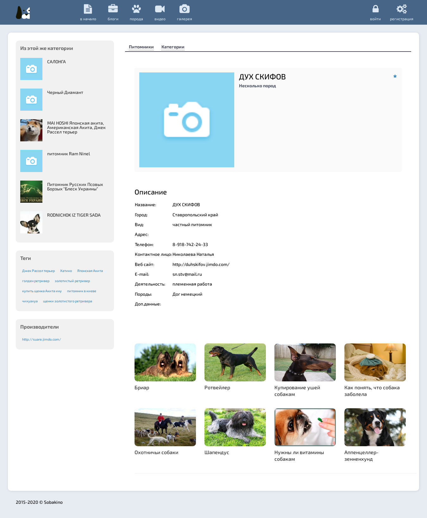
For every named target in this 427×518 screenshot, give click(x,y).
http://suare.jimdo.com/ (41, 339)
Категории (173, 46)
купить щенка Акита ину (42, 291)
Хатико (66, 270)
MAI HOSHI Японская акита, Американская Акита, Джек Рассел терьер (76, 127)
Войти (373, 12)
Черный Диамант (65, 92)
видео (211, 12)
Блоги (164, 12)
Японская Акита (90, 270)
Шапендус (216, 452)
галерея (235, 12)
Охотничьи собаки (156, 452)
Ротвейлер (217, 387)
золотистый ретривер (72, 281)
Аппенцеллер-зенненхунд (361, 455)
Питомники (141, 46)
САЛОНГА (56, 61)
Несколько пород (257, 85)
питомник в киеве (81, 291)
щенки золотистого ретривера (67, 301)
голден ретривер (35, 281)
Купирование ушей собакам (297, 390)
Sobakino (60, 11)
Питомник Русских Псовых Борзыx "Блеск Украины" (75, 186)
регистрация (401, 12)
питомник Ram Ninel (68, 153)
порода (187, 12)
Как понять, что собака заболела (372, 390)
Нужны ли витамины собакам (299, 455)
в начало (139, 12)
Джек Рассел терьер (38, 270)
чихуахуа (30, 301)
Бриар (142, 387)
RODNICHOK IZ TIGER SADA (74, 215)
